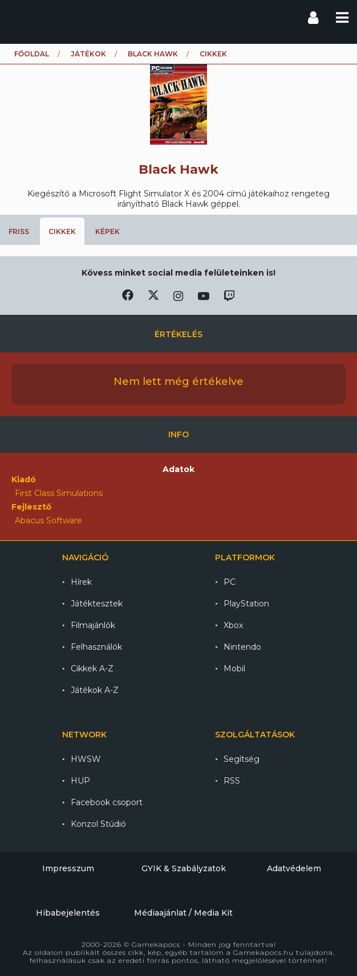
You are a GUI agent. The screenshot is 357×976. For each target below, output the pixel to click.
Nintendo (242, 647)
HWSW (86, 759)
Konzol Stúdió (98, 824)
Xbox (233, 625)
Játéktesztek (97, 603)
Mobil (234, 668)
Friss (19, 231)
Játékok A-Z (95, 690)
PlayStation (246, 603)
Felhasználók (96, 647)
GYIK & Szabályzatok (183, 868)
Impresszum (68, 868)
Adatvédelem (294, 868)
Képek (107, 231)
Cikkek (62, 231)
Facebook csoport (107, 802)
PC (230, 582)
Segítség (241, 759)
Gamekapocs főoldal (19, 17)
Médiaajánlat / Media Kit (183, 913)
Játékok (88, 54)
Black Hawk (153, 54)
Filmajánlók (93, 625)
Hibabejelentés (68, 913)
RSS (232, 781)
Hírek (81, 582)
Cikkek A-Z (92, 668)
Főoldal (31, 54)
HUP (80, 781)
